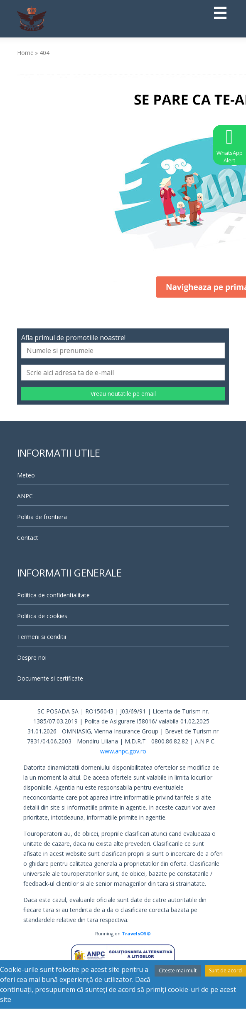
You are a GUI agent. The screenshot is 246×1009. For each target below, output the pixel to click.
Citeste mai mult (178, 970)
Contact (27, 538)
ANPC (25, 496)
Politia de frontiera (42, 517)
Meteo (26, 475)
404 (44, 53)
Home (25, 53)
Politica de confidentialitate (53, 595)
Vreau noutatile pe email (123, 394)
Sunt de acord (225, 970)
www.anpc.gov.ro (123, 751)
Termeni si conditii (41, 637)
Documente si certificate (50, 678)
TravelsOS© (136, 933)
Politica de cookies (42, 616)
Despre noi (32, 657)
